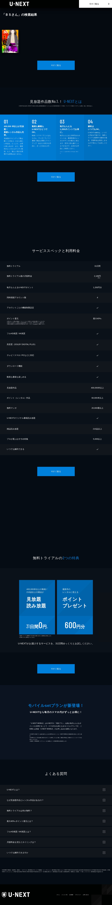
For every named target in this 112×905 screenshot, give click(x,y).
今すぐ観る (94, 4)
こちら (35, 324)
